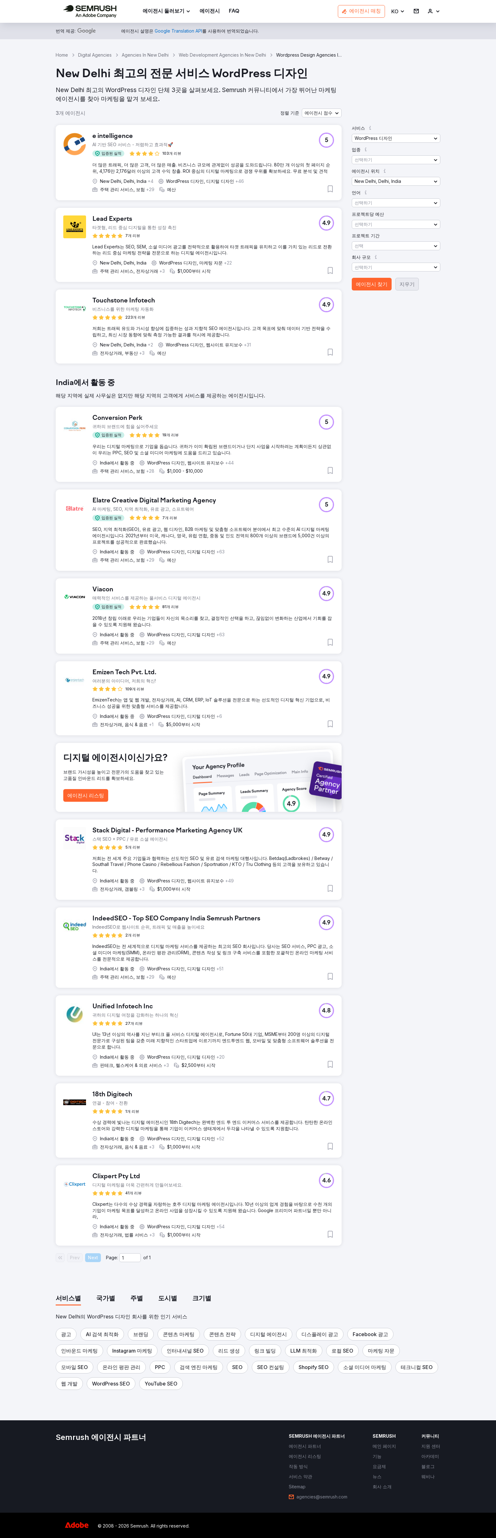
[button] (398, 11)
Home (62, 55)
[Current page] (130, 1258)
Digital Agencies (95, 55)
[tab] (68, 1298)
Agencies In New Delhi (145, 55)
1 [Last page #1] (150, 1257)
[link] (210, 12)
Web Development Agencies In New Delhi (222, 55)
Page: (112, 1257)
